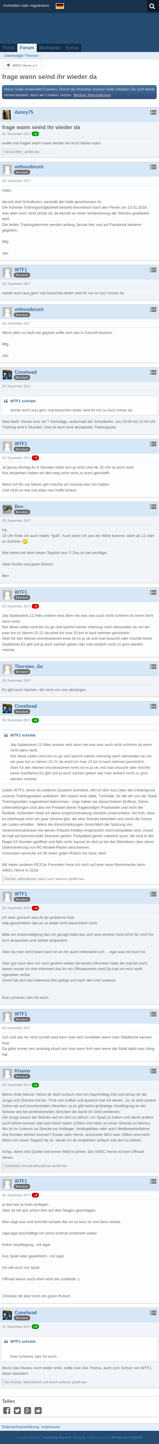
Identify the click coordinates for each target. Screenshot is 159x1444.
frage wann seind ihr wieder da (49, 76)
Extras (72, 47)
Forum (27, 47)
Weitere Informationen (92, 95)
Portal (9, 47)
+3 (35, 1085)
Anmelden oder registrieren (26, 5)
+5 (35, 720)
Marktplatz (49, 47)
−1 (35, 458)
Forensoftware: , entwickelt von (79, 1437)
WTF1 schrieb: (23, 401)
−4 (35, 908)
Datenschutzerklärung (20, 1427)
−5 (35, 606)
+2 (35, 134)
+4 (35, 1326)
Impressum (50, 1427)
